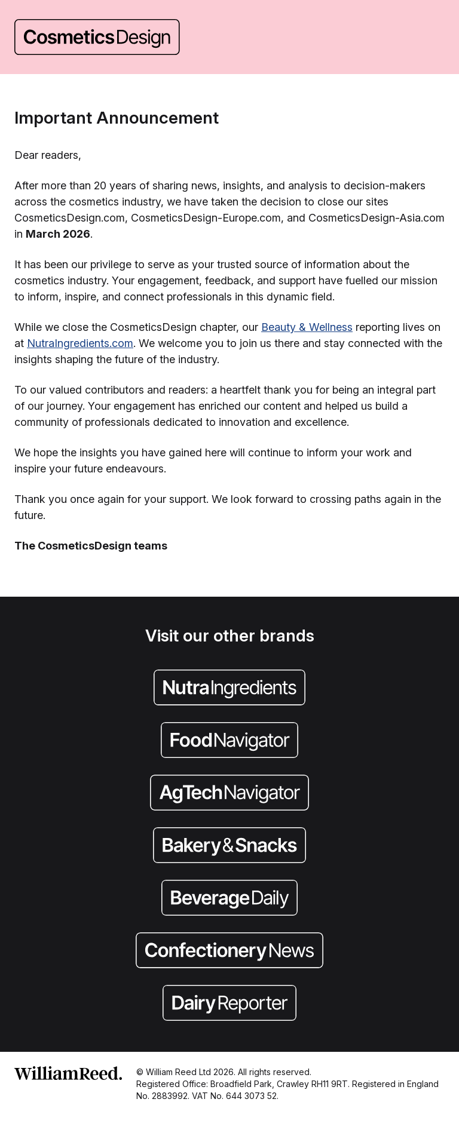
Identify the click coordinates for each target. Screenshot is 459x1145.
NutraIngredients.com (80, 343)
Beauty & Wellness (307, 327)
